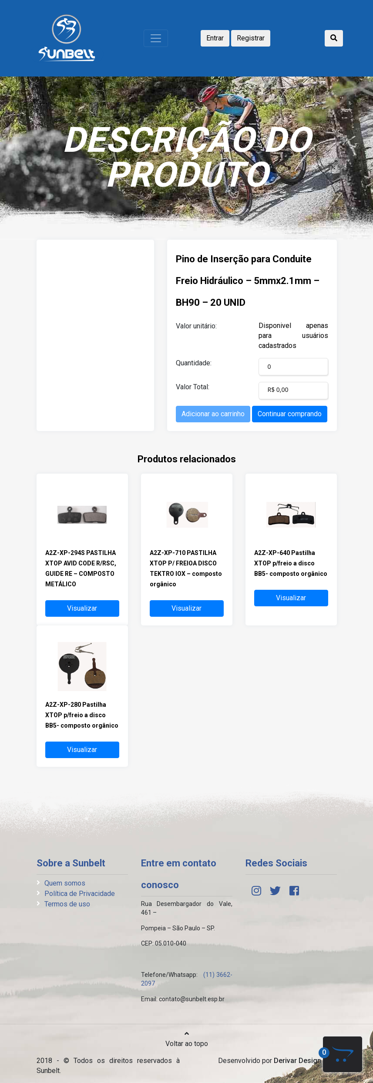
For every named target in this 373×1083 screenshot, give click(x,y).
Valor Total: (192, 387)
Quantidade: (194, 363)
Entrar (215, 38)
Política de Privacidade (79, 893)
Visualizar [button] (82, 608)
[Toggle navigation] (156, 38)
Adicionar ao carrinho (213, 414)
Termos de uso (67, 904)
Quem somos (64, 883)
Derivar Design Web (305, 1060)
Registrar (251, 38)
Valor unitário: (196, 326)
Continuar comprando (290, 414)
